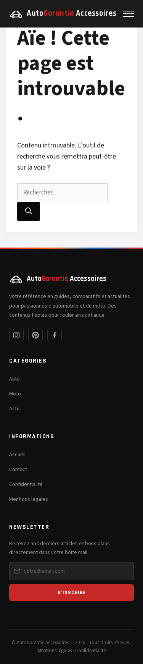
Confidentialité (26, 484)
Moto (15, 394)
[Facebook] (54, 335)
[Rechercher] (28, 211)
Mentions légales (28, 499)
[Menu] (128, 13)
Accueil (17, 454)
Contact (18, 469)
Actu (14, 409)
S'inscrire (72, 592)
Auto (14, 379)
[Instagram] (16, 335)
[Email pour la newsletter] (71, 571)
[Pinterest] (35, 335)
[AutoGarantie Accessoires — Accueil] (62, 14)
